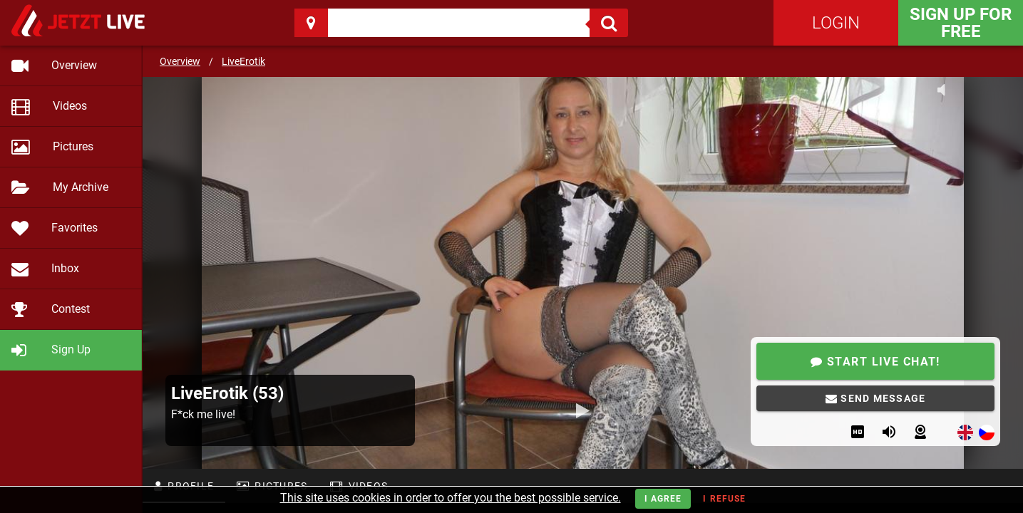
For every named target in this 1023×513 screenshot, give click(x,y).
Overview (180, 61)
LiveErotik (243, 61)
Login (836, 23)
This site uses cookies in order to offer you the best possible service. (450, 497)
